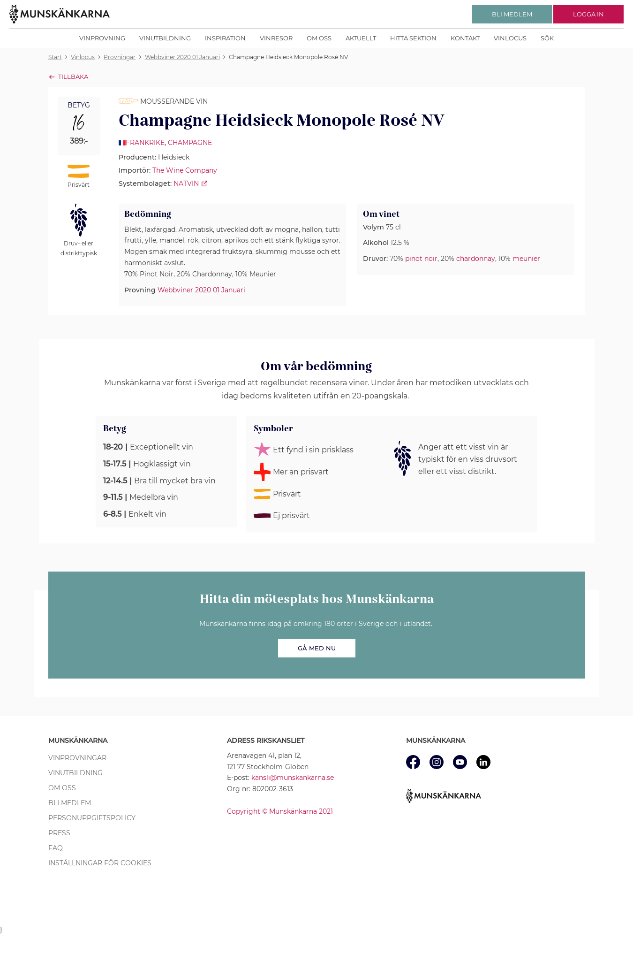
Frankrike (145, 142)
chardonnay (475, 258)
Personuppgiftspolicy (92, 818)
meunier (526, 258)
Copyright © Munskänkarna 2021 (280, 811)
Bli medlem (69, 803)
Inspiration (225, 38)
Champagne (190, 142)
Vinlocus (510, 38)
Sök (547, 38)
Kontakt (465, 38)
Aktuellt (361, 38)
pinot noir (421, 258)
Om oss (319, 38)
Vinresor (276, 38)
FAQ (55, 848)
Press (59, 833)
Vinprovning (102, 38)
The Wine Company (184, 170)
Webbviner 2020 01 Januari (201, 290)
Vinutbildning (165, 38)
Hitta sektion (413, 38)
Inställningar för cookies (99, 863)
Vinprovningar (77, 758)
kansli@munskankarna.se (292, 777)
